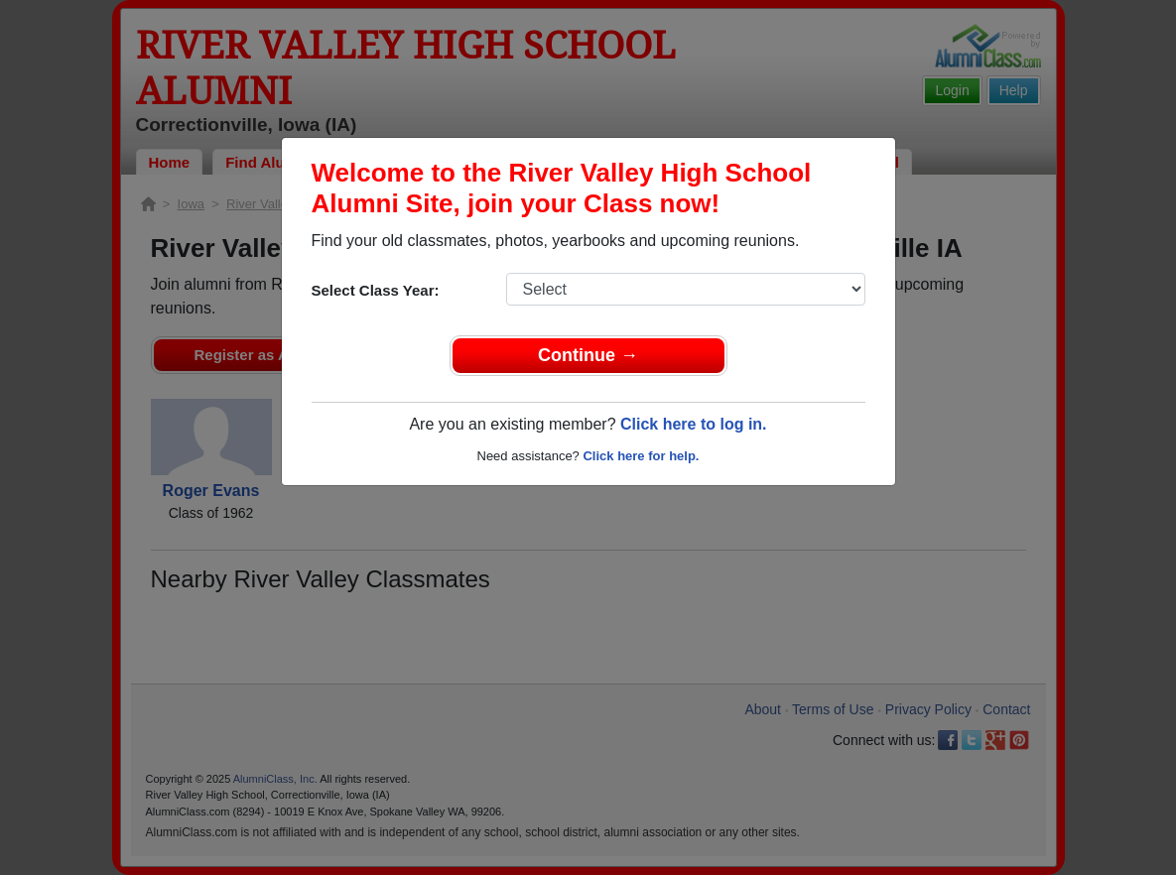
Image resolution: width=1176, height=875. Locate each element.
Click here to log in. (693, 424)
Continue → (588, 355)
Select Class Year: (376, 290)
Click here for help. (641, 455)
